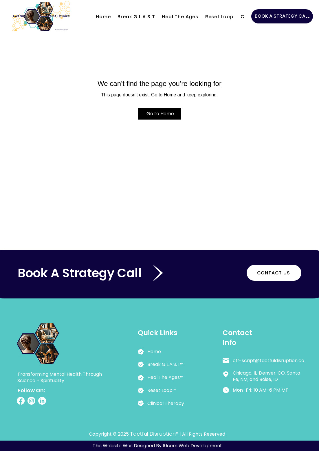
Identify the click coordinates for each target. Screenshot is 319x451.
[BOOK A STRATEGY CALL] (282, 16)
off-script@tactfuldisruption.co (268, 360)
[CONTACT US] (274, 273)
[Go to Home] (159, 114)
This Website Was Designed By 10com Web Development (157, 445)
